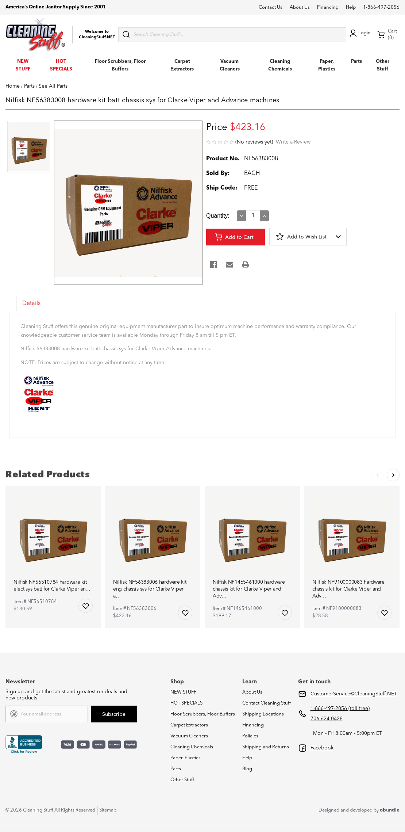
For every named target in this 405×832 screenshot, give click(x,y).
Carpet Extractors (189, 725)
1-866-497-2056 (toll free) (340, 708)
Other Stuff (182, 780)
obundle (390, 810)
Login (359, 33)
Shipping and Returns (265, 747)
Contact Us (270, 7)
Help (351, 7)
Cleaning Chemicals (191, 747)
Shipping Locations (263, 714)
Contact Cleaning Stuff (266, 703)
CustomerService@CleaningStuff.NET (353, 693)
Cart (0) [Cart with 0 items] (387, 34)
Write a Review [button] (293, 142)
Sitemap (107, 810)
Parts (356, 61)
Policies (250, 736)
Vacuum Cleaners (189, 736)
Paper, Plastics (185, 758)
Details (31, 303)
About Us (300, 7)
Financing (328, 7)
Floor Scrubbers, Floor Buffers (202, 714)
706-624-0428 (326, 718)
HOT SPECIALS (186, 703)
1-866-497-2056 (381, 7)
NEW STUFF (183, 692)
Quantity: (218, 216)
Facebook (321, 748)
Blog (247, 769)
